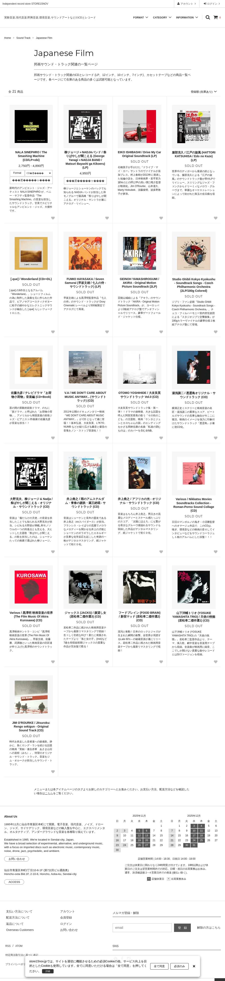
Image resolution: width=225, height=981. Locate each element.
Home (7, 37)
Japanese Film (44, 37)
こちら (49, 793)
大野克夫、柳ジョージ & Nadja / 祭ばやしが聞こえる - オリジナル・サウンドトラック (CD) (31, 503)
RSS (7, 944)
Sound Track (23, 37)
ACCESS (14, 882)
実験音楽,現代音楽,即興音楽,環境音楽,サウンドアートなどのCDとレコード (50, 17)
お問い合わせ (17, 859)
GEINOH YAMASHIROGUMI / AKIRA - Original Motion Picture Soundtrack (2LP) (139, 283)
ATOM (17, 944)
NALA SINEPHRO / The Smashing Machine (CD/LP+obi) (31, 156)
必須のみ (179, 966)
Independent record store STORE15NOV (25, 3)
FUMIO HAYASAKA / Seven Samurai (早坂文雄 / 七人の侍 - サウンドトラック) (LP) (85, 283)
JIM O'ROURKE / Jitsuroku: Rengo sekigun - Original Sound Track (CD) (31, 726)
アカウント (187, 3)
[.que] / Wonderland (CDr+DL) (31, 279)
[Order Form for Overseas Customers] (18, 930)
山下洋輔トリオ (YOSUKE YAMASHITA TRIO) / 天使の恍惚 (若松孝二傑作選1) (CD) (193, 616)
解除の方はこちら (209, 927)
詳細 (49, 971)
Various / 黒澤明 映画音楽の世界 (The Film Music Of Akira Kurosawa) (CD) (31, 616)
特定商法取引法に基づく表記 (23, 951)
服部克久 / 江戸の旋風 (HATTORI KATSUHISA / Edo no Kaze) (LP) (193, 156)
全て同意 (159, 966)
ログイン (212, 3)
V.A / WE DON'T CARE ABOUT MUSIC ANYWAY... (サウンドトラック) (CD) (85, 397)
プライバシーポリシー (19, 957)
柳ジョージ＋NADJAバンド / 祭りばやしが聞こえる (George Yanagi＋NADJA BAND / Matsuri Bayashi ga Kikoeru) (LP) (85, 160)
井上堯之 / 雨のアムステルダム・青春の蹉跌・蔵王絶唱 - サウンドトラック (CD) (85, 503)
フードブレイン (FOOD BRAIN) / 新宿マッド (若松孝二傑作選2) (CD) (139, 616)
